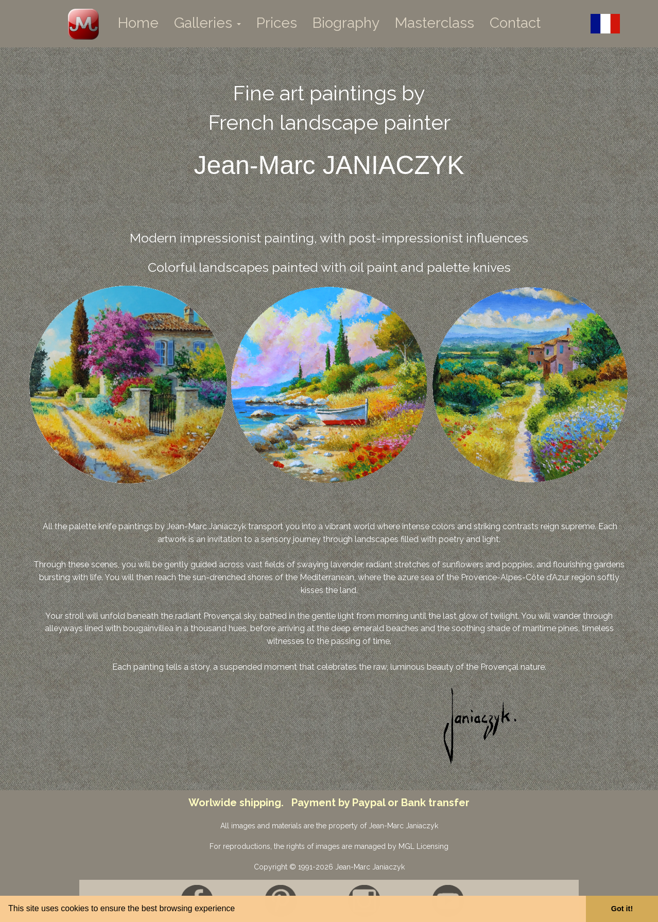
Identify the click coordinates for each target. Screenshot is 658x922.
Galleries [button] (207, 22)
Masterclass (434, 22)
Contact (515, 22)
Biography (346, 22)
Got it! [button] (622, 908)
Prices (276, 22)
